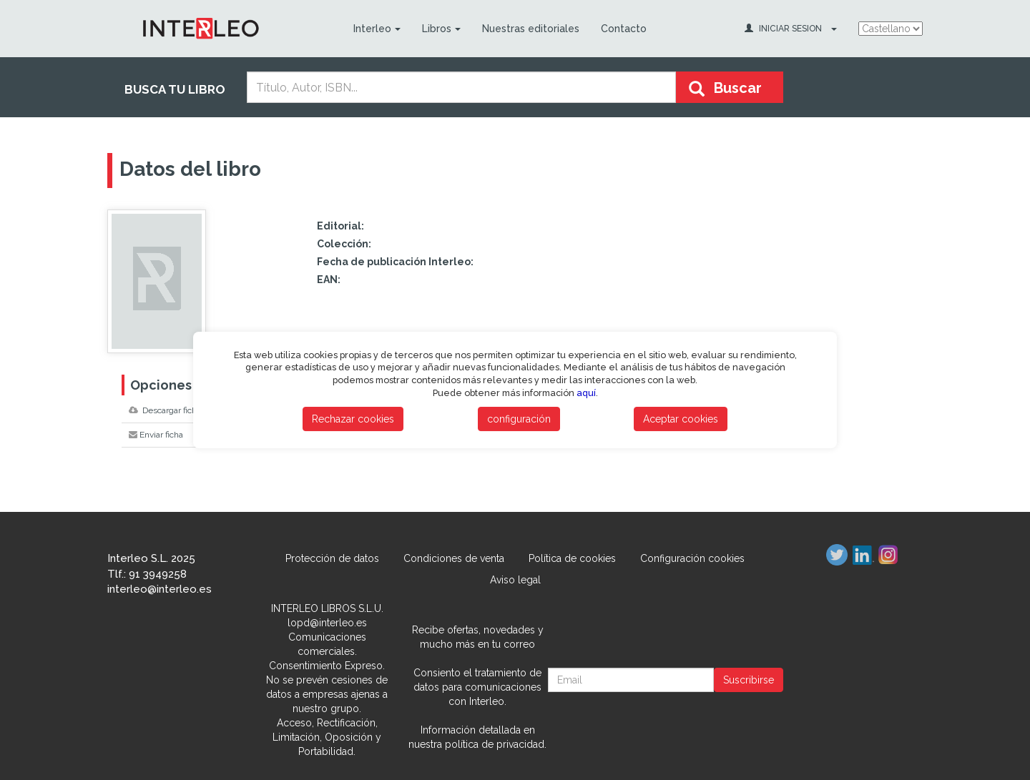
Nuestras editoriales (530, 28)
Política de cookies (572, 558)
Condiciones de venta (453, 558)
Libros (441, 28)
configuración (519, 419)
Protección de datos (332, 558)
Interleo (377, 28)
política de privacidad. (495, 744)
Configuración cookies (692, 558)
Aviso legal (515, 580)
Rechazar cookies (353, 419)
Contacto (624, 28)
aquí (586, 392)
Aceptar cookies (680, 419)
